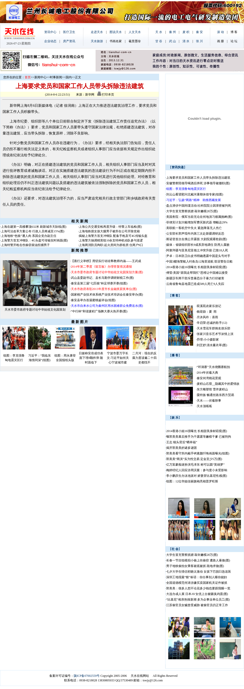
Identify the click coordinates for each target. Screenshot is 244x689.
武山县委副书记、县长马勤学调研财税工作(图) (102, 278)
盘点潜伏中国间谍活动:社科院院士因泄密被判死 (198, 205)
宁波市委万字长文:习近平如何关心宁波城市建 (118, 357)
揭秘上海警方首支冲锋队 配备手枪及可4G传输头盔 (113, 236)
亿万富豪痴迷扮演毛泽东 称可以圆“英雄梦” (195, 464)
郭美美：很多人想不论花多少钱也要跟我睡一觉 (198, 588)
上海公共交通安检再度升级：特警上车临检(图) (110, 226)
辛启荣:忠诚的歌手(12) (212, 323)
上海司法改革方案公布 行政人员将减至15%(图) (32, 231)
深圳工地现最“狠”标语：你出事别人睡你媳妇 (196, 577)
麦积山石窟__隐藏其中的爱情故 (218, 384)
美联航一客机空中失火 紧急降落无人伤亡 (194, 228)
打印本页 (105, 94)
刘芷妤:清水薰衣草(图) (212, 345)
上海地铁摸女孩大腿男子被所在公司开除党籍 (109, 231)
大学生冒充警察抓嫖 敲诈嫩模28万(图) (192, 211)
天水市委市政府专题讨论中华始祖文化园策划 (35, 309)
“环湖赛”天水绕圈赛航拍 (213, 367)
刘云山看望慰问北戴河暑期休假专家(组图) (194, 194)
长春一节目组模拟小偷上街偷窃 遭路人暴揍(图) (198, 560)
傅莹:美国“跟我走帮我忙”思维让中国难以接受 (197, 272)
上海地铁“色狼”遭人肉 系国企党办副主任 (28, 236)
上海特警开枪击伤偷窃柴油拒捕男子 (25, 245)
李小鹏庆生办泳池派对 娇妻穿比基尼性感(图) (196, 476)
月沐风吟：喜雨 (207, 317)
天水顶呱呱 (204, 406)
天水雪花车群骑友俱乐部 (213, 328)
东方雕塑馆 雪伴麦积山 (212, 389)
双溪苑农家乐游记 (209, 306)
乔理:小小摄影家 (208, 339)
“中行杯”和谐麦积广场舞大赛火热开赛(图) (99, 311)
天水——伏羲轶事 (209, 400)
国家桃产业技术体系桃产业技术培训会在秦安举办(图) (107, 294)
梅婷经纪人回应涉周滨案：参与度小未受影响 (196, 470)
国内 (69, 77)
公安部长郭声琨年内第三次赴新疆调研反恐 (195, 233)
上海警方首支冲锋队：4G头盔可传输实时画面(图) (34, 240)
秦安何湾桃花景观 (209, 378)
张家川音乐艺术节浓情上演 (215, 334)
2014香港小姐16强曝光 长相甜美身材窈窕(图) (196, 267)
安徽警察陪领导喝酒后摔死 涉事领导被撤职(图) (198, 183)
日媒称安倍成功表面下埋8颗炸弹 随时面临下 (91, 357)
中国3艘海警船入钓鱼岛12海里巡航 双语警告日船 (199, 261)
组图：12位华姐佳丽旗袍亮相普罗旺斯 (192, 481)
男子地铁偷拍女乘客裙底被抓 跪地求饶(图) (195, 566)
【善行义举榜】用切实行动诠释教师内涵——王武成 (106, 261)
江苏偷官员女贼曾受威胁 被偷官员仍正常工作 (197, 605)
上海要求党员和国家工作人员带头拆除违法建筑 (198, 177)
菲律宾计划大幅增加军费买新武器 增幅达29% (196, 222)
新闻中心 (40, 77)
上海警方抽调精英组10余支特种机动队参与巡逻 (111, 240)
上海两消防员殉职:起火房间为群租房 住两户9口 (111, 245)
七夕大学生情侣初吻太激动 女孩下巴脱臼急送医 (198, 571)
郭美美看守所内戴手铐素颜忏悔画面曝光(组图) (197, 453)
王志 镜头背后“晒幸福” (181, 442)
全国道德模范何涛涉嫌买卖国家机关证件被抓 (196, 583)
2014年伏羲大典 (207, 372)
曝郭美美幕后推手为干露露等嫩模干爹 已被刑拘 (198, 436)
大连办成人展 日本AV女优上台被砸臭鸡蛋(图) (197, 594)
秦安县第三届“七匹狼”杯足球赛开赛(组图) (99, 283)
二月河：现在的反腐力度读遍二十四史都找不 (144, 357)
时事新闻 (56, 77)
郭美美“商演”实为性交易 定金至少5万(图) (194, 459)
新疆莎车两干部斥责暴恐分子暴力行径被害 (195, 278)
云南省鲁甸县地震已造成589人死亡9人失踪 (195, 284)
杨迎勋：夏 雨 (207, 311)
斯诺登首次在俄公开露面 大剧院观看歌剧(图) (196, 239)
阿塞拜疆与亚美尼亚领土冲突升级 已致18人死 (197, 250)
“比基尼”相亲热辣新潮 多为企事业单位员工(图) (198, 599)
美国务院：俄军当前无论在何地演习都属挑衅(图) (199, 217)
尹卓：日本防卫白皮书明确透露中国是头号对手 (198, 256)
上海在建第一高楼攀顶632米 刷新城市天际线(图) (33, 226)
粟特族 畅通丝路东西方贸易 (215, 395)
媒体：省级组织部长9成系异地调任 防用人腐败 (198, 245)
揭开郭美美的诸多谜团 (181, 448)
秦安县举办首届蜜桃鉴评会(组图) (93, 300)
